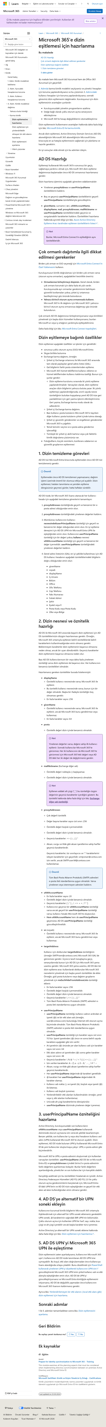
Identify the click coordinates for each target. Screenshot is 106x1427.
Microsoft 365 (52, 33)
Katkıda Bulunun (49, 1414)
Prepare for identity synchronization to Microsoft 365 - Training (66, 1361)
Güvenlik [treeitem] (9, 161)
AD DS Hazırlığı (47, 57)
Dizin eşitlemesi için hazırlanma (77, 1233)
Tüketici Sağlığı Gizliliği (78, 1414)
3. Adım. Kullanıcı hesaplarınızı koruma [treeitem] (16, 98)
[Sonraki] (81, 3)
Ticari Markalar (27, 1418)
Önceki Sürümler (22, 1414)
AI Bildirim (7, 1414)
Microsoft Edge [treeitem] (12, 193)
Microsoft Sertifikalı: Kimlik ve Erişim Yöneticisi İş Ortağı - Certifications (70, 1378)
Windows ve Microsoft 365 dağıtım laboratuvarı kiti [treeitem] (17, 214)
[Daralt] (28, 33)
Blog (34, 1414)
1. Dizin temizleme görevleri (52, 68)
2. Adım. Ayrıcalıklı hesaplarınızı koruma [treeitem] (16, 90)
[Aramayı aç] (88, 3)
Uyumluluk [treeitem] (10, 157)
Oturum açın (97, 3)
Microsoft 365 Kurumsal (71, 33)
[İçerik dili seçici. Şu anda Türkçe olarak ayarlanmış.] (8, 1408)
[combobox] (17, 39)
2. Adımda (43, 88)
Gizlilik (61, 1414)
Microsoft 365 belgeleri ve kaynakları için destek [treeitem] (17, 51)
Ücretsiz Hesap (94, 11)
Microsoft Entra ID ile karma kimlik (63, 128)
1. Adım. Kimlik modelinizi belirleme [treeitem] (18, 83)
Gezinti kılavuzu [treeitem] (12, 239)
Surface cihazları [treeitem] (12, 185)
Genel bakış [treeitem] (12, 77)
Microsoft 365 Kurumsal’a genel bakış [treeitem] (16, 59)
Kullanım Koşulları (10, 1418)
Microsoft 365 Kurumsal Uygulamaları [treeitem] (16, 179)
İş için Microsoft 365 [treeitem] (14, 243)
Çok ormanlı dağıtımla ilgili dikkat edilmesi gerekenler (63, 61)
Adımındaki (91, 91)
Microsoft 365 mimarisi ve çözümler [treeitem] (17, 226)
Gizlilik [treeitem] (8, 165)
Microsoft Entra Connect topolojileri (79, 328)
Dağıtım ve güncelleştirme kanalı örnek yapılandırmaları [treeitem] (18, 199)
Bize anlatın (91, 21)
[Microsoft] (5, 3)
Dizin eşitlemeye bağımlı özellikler (55, 64)
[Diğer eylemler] (100, 33)
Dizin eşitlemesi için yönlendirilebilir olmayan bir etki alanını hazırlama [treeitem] (22, 132)
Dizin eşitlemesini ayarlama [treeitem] (19, 143)
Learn (41, 33)
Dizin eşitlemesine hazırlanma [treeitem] (20, 121)
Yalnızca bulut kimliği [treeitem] (18, 111)
